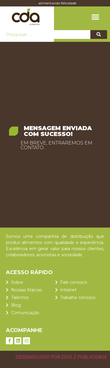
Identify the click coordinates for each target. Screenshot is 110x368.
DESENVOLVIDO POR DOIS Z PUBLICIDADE (61, 357)
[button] (95, 17)
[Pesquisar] (98, 34)
